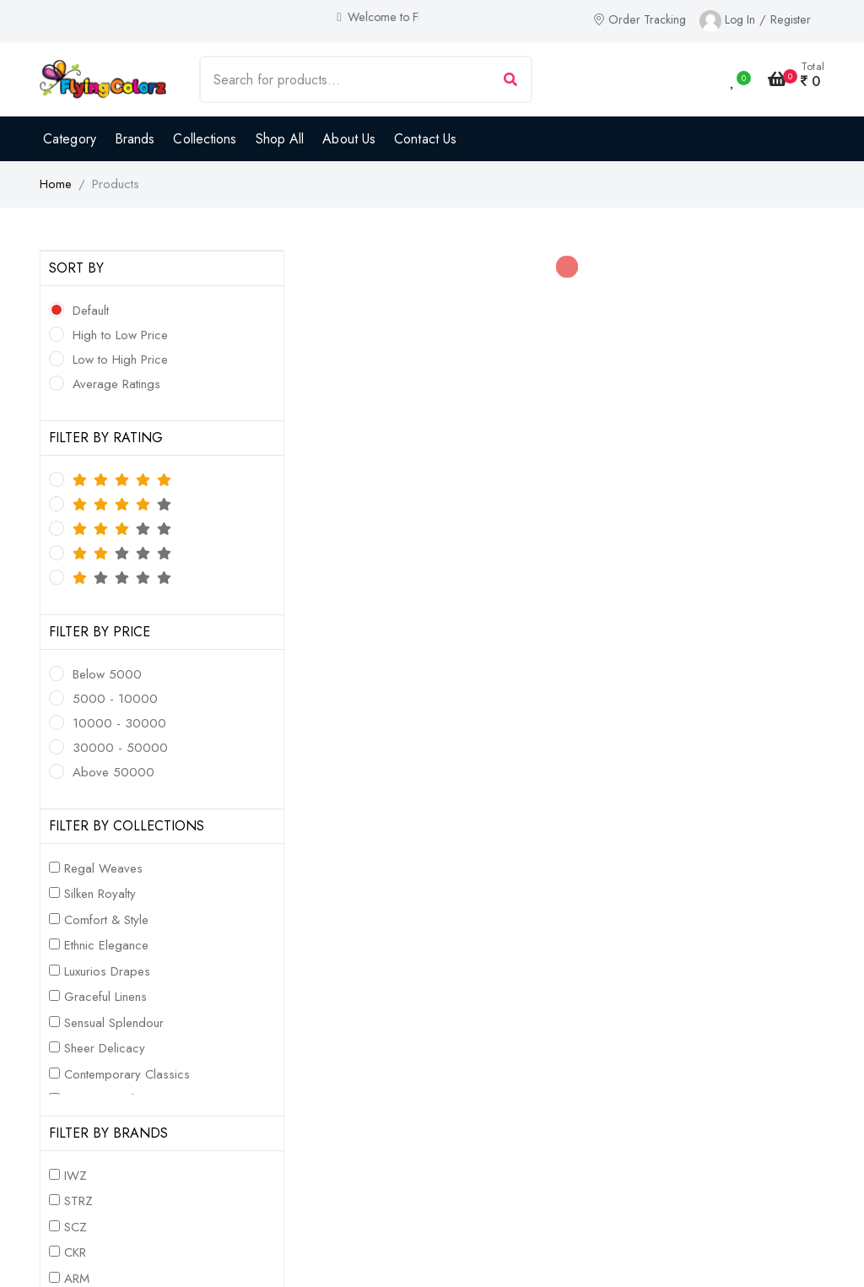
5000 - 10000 (115, 698)
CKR (75, 1252)
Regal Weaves (103, 868)
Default (91, 310)
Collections (204, 139)
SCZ (75, 1227)
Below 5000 (107, 674)
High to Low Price (120, 335)
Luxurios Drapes (107, 971)
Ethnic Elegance (106, 945)
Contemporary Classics (127, 1074)
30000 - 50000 (120, 747)
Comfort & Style (106, 920)
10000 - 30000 (119, 723)
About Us (348, 139)
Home (56, 184)
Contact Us (425, 139)
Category (69, 139)
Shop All (280, 139)
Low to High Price (120, 359)
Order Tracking (639, 19)
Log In (740, 19)
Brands (135, 139)
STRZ (78, 1201)
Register (790, 19)
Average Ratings (116, 384)
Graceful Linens (105, 996)
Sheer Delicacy (104, 1048)
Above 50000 (113, 772)
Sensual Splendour (114, 1023)
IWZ (75, 1175)
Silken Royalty (100, 893)
